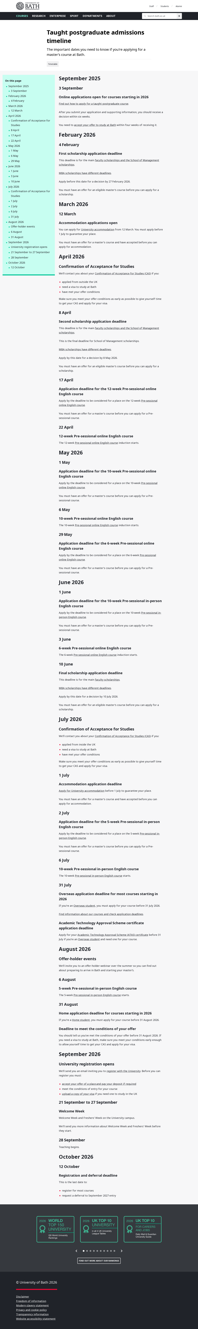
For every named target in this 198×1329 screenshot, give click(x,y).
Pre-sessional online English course (96, 442)
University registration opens (29, 247)
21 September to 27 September (30, 252)
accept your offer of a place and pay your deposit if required (99, 1084)
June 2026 (14, 166)
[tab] (83, 1251)
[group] (55, 1229)
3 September (19, 91)
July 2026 (13, 186)
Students (165, 6)
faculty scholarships (107, 679)
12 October (18, 267)
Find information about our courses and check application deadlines (101, 914)
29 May (15, 161)
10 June (15, 181)
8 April (15, 130)
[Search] (179, 16)
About (111, 16)
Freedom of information (31, 1301)
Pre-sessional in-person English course (98, 875)
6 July (14, 211)
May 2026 (14, 145)
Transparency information (32, 1314)
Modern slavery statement (32, 1305)
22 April (16, 140)
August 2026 (16, 222)
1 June (14, 171)
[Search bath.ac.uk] (159, 16)
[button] (76, 1251)
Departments (92, 16)
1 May (14, 150)
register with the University (123, 1071)
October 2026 (16, 262)
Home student (81, 1020)
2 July (14, 206)
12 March (16, 110)
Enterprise (58, 16)
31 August (17, 237)
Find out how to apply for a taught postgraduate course (93, 103)
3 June (14, 176)
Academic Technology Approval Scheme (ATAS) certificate (112, 934)
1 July (14, 201)
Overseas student (84, 905)
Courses (22, 16)
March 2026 (15, 106)
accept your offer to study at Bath (95, 125)
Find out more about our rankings (99, 1260)
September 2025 (18, 86)
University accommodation (97, 229)
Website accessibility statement (36, 1318)
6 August (16, 231)
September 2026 (18, 242)
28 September (19, 257)
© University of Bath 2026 (36, 1282)
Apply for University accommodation (81, 790)
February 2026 (17, 96)
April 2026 (14, 116)
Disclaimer (22, 1296)
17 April (16, 135)
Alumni (179, 6)
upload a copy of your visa (78, 1094)
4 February (17, 100)
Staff (151, 6)
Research (38, 16)
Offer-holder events (23, 226)
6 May (14, 155)
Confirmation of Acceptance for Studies (30, 123)
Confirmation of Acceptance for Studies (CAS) (123, 273)
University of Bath (29, 6)
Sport (74, 16)
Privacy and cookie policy (31, 1310)
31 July (15, 216)
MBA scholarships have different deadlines (85, 173)
